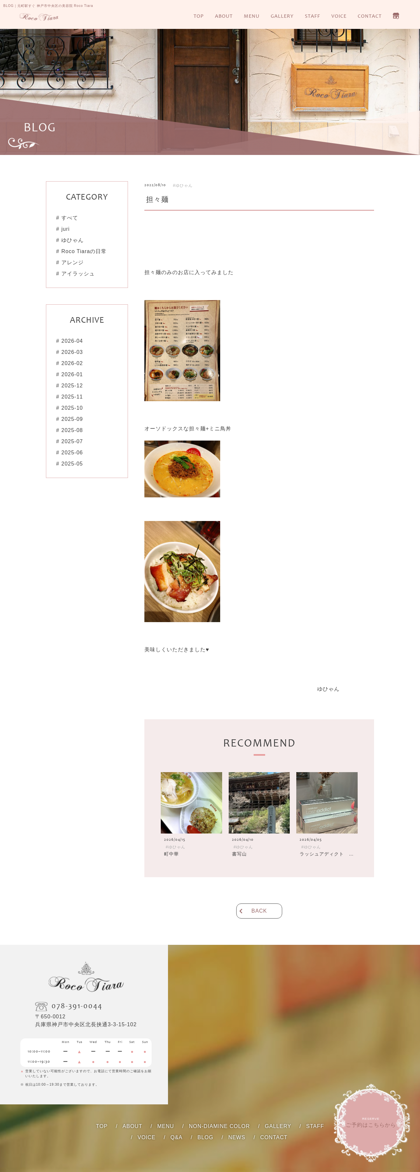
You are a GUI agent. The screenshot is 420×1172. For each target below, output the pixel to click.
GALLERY (282, 16)
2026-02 (72, 363)
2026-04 (72, 341)
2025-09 (72, 419)
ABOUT (224, 16)
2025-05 (72, 464)
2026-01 (72, 374)
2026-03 (72, 352)
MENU (252, 16)
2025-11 (72, 397)
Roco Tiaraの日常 (84, 251)
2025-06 (72, 452)
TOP (199, 16)
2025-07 (72, 441)
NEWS (236, 1137)
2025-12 (72, 385)
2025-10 (72, 408)
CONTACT (370, 16)
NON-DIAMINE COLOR (219, 1126)
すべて (69, 218)
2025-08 (72, 430)
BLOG (205, 1137)
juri (65, 229)
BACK (259, 911)
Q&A (176, 1137)
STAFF (312, 16)
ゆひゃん (72, 240)
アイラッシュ (78, 273)
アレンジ (72, 262)
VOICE (338, 16)
